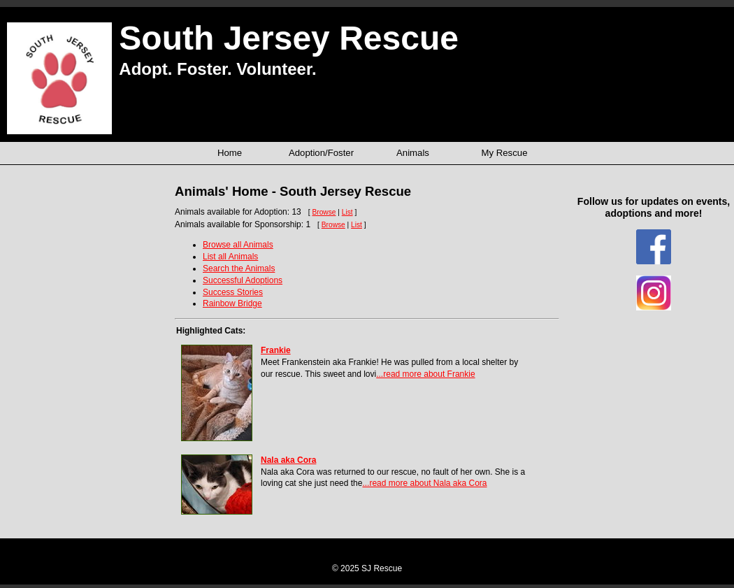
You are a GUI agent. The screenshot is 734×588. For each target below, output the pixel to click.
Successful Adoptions (242, 280)
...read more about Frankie (425, 374)
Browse (324, 212)
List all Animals (230, 256)
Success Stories (233, 292)
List (347, 212)
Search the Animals (239, 268)
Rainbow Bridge (232, 303)
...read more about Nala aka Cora (424, 483)
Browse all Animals (238, 245)
